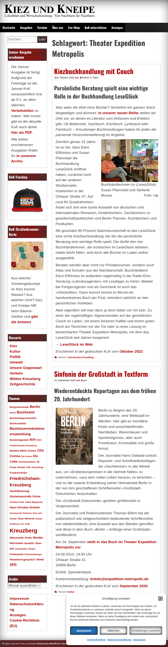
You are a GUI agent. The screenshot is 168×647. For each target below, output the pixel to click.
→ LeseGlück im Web (74, 344)
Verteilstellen (22, 111)
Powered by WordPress (48, 643)
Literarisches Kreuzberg (81, 357)
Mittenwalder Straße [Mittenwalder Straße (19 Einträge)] (21, 537)
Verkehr (16, 373)
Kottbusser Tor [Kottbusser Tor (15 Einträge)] (17, 524)
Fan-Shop (74, 27)
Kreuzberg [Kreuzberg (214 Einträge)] (23, 530)
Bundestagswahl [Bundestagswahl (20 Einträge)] (19, 440)
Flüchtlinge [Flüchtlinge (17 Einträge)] (37, 467)
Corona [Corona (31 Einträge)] (15, 456)
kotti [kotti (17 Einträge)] (27, 524)
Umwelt (16, 362)
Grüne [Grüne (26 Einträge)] (36, 496)
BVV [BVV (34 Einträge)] (33, 439)
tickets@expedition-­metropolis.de (119, 579)
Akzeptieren (83, 630)
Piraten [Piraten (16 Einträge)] (31, 549)
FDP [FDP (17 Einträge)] (28, 467)
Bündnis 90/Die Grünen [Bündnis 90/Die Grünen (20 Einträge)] (23, 451)
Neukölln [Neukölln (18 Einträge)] (29, 543)
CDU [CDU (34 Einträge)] (40, 450)
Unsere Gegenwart (26, 368)
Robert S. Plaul (90, 77)
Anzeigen (117, 27)
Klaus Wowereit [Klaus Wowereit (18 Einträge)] (26, 518)
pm (85, 380)
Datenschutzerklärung (119, 639)
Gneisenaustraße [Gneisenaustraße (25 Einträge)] (21, 496)
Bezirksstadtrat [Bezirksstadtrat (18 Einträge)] (18, 423)
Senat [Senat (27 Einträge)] (40, 559)
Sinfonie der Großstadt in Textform (101, 374)
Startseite (8, 27)
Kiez (13, 346)
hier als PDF (21, 132)
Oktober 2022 (131, 351)
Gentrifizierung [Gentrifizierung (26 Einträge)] (19, 491)
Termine (42, 27)
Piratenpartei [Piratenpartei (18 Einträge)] (17, 554)
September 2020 (133, 586)
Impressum (139, 639)
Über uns (57, 27)
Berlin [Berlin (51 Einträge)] (35, 407)
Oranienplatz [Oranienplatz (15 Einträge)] (21, 549)
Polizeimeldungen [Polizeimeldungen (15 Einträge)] (33, 554)
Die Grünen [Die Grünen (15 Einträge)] (26, 456)
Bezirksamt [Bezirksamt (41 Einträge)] (26, 412)
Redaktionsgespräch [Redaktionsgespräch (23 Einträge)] (22, 559)
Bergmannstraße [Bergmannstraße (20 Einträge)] (19, 407)
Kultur (71, 592)
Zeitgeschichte (22, 384)
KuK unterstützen (95, 27)
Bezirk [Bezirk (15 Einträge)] (13, 413)
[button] (160, 598)
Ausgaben (26, 27)
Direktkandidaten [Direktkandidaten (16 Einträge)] (27, 462)
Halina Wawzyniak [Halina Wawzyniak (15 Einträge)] (34, 502)
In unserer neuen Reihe (118, 113)
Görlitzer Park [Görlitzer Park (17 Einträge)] (17, 502)
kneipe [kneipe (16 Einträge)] (39, 518)
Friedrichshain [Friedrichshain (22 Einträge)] (18, 472)
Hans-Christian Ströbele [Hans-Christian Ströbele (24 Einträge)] (25, 507)
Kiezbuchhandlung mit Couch (93, 71)
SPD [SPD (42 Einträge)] (13, 565)
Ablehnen (113, 630)
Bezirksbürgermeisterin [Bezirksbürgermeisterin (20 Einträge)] (23, 418)
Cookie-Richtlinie (96, 639)
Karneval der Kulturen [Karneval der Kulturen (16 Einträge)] (21, 513)
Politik (15, 357)
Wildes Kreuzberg (25, 379)
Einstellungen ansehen (145, 630)
